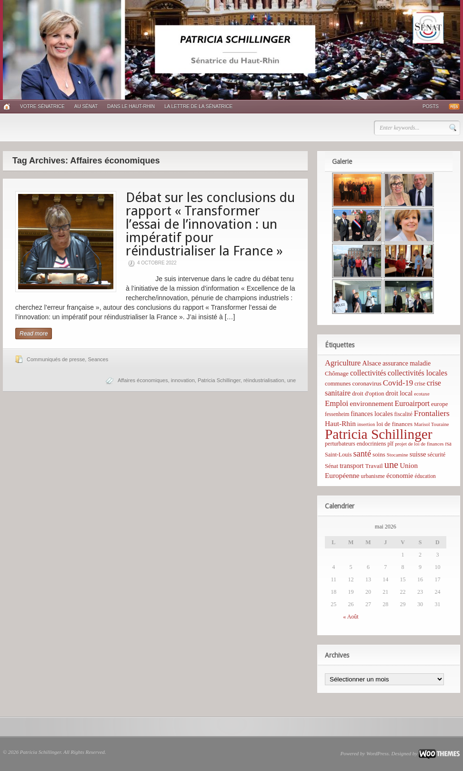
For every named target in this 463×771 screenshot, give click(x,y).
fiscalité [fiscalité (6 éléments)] (403, 414)
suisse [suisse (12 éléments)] (418, 454)
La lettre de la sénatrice (198, 106)
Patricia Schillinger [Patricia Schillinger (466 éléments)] (379, 434)
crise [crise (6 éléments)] (419, 383)
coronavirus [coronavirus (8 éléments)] (366, 383)
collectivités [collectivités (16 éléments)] (368, 373)
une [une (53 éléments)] (391, 464)
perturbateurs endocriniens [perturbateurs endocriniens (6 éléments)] (355, 443)
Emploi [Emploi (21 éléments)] (336, 403)
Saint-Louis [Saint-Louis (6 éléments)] (338, 454)
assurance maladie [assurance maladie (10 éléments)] (406, 363)
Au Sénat (86, 106)
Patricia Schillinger (219, 380)
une (291, 380)
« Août (350, 616)
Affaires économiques (143, 380)
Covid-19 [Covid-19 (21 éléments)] (398, 382)
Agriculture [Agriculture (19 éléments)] (343, 362)
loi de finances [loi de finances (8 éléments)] (394, 423)
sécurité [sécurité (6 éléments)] (437, 454)
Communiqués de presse (56, 359)
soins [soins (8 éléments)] (378, 454)
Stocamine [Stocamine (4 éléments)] (397, 454)
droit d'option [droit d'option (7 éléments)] (368, 393)
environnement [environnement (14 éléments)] (371, 403)
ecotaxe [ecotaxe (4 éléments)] (422, 393)
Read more (34, 333)
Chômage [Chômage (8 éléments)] (337, 373)
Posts (431, 106)
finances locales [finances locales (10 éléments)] (372, 413)
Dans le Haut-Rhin (131, 106)
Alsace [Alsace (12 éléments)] (371, 363)
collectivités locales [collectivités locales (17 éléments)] (417, 373)
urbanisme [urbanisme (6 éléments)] (373, 476)
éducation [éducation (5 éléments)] (424, 476)
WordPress (377, 753)
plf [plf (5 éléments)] (390, 443)
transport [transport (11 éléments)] (352, 465)
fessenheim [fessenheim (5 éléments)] (337, 414)
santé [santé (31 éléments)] (362, 453)
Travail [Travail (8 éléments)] (374, 465)
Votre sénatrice (42, 106)
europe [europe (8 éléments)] (439, 403)
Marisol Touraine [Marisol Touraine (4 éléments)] (431, 424)
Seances (98, 359)
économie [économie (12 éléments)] (399, 475)
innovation (183, 380)
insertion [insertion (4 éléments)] (366, 424)
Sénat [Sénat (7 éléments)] (331, 466)
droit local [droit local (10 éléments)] (399, 393)
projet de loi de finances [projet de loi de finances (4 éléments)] (419, 443)
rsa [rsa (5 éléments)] (448, 443)
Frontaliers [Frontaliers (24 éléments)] (432, 413)
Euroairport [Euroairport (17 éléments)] (412, 403)
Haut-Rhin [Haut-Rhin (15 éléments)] (340, 423)
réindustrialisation (263, 380)
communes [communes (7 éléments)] (338, 383)
